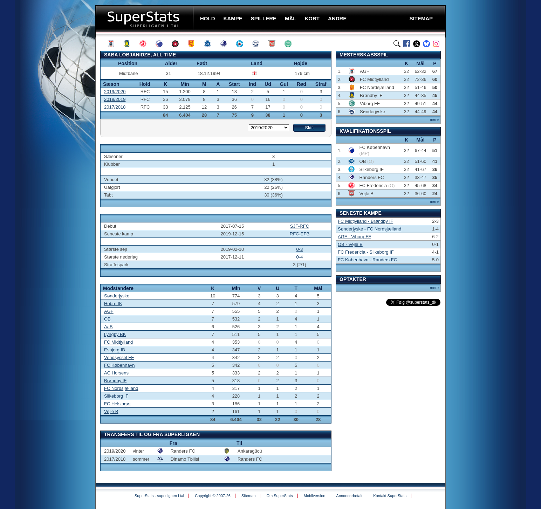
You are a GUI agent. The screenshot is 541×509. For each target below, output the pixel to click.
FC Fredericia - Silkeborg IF (366, 252)
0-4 (299, 257)
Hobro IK (113, 303)
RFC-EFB (299, 233)
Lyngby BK (115, 334)
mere (434, 119)
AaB (108, 326)
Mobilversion (315, 496)
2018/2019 (114, 99)
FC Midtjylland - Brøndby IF (365, 221)
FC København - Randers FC (367, 259)
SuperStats (145, 18)
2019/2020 (114, 91)
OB (107, 319)
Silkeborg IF (116, 396)
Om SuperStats (279, 496)
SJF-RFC (299, 226)
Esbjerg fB (114, 349)
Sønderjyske (116, 295)
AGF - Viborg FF (354, 236)
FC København (119, 365)
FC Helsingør (117, 403)
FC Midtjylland (118, 342)
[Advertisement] (53, 138)
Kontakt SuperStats (389, 496)
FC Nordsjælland (121, 388)
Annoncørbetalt (349, 496)
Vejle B (111, 411)
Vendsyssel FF (119, 357)
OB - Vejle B (350, 244)
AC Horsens (116, 373)
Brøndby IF (115, 380)
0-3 (299, 249)
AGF (109, 311)
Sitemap (248, 496)
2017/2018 (114, 107)
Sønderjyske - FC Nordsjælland (369, 229)
